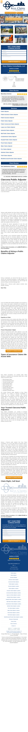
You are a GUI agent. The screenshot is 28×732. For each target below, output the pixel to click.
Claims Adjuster (13, 575)
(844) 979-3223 (21, 247)
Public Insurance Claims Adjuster (9, 114)
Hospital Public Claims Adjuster (9, 139)
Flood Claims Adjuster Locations (14, 612)
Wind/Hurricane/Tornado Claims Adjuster (11, 158)
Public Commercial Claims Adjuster (10, 124)
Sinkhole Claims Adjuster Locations (13, 606)
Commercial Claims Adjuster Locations (13, 592)
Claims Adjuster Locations (13, 588)
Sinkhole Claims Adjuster (7, 152)
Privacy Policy (13, 621)
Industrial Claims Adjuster (7, 130)
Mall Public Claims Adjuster (8, 133)
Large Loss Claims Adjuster (8, 127)
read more (14, 100)
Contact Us (20, 12)
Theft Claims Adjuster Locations (13, 614)
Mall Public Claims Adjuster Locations (14, 601)
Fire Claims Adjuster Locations (13, 608)
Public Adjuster (5, 111)
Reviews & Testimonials (13, 619)
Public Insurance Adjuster (7, 117)
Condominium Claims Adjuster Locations (13, 603)
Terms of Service (13, 623)
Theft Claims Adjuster (6, 155)
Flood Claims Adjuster (6, 143)
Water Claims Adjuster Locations (14, 610)
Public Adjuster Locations (13, 584)
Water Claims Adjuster (6, 146)
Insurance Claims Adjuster (13, 579)
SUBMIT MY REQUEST (14, 61)
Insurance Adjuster (13, 577)
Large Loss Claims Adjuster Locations (14, 595)
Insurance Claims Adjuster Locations (13, 590)
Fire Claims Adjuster (6, 149)
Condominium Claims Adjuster (9, 136)
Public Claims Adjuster (7, 120)
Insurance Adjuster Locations (13, 586)
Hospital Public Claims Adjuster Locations (13, 599)
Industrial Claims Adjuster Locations (13, 597)
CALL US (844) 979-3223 (10, 12)
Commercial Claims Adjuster (13, 581)
